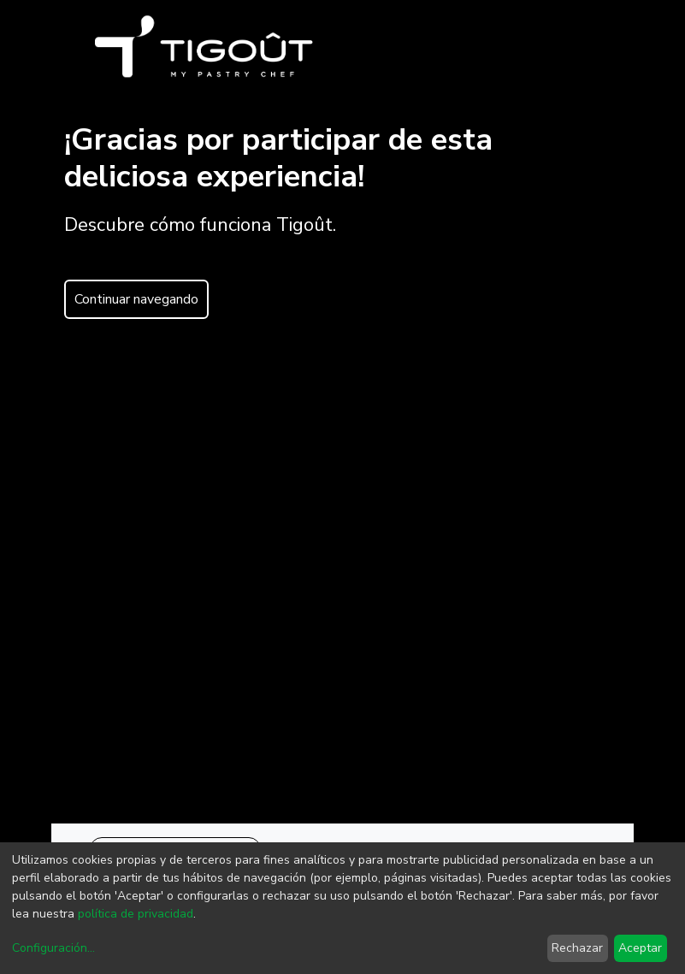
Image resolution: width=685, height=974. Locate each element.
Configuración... (53, 948)
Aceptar (640, 948)
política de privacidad (135, 914)
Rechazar (577, 948)
